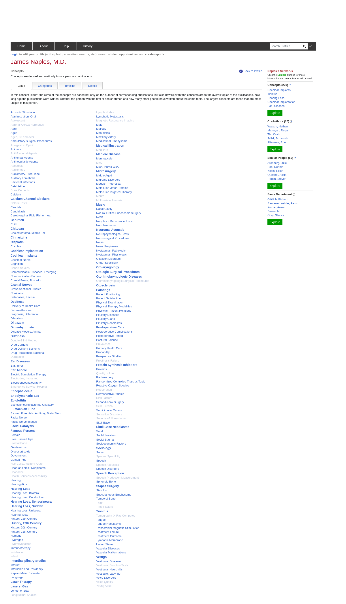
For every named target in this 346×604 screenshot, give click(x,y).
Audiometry (18, 169)
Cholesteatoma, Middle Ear (28, 233)
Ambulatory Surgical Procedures (31, 141)
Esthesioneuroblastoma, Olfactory (32, 404)
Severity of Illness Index (111, 418)
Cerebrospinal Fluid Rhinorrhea (31, 215)
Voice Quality (104, 581)
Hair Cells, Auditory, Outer (27, 463)
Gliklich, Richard (277, 199)
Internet (15, 565)
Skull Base (103, 422)
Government (18, 455)
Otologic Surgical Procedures (118, 272)
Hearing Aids (19, 484)
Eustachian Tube (23, 409)
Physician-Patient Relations (113, 310)
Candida (16, 207)
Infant (14, 556)
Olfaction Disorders (108, 258)
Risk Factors (104, 398)
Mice (99, 162)
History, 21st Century (24, 531)
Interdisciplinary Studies (29, 560)
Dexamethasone (21, 310)
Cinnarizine (19, 237)
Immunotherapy (20, 548)
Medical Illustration (110, 145)
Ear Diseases (20, 361)
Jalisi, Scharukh (277, 138)
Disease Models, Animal (26, 331)
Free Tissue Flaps (22, 439)
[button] (310, 46)
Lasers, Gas (19, 586)
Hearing (16, 480)
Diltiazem (17, 322)
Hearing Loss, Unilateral (26, 510)
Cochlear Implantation (27, 251)
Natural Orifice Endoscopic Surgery (118, 213)
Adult (14, 128)
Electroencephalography (26, 382)
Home (21, 46)
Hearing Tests (19, 514)
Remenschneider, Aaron (282, 203)
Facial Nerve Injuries (24, 421)
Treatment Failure (107, 532)
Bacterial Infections (23, 182)
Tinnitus (102, 511)
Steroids (101, 490)
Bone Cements (20, 190)
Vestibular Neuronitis (109, 569)
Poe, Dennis (275, 167)
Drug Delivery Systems (25, 348)
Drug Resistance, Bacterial (28, 352)
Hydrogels (17, 540)
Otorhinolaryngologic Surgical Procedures (122, 280)
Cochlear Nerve (20, 259)
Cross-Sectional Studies (26, 289)
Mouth (100, 196)
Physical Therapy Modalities (114, 306)
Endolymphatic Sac (25, 396)
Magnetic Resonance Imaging (115, 120)
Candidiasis (18, 211)
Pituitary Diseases (107, 314)
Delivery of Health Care (25, 306)
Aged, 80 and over (22, 137)
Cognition (17, 263)
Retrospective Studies (110, 394)
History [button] (88, 46)
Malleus (101, 128)
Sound (100, 452)
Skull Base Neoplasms (112, 427)
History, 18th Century (24, 518)
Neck (99, 217)
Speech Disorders (107, 468)
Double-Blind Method (24, 340)
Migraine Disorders (108, 179)
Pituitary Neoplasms (109, 323)
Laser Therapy (21, 581)
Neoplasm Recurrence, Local (114, 221)
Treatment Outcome (109, 536)
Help (65, 46)
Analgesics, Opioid (22, 145)
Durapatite (17, 356)
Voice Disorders (106, 577)
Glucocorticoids (20, 451)
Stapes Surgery (107, 486)
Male (99, 124)
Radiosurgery (104, 377)
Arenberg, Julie (277, 163)
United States (104, 544)
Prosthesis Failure (107, 360)
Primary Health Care (109, 348)
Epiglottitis (18, 400)
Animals (16, 149)
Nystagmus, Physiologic (111, 254)
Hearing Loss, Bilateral (25, 493)
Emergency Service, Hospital (29, 386)
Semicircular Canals (109, 410)
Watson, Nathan (277, 126)
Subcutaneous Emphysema (113, 494)
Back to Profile (250, 71)
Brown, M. (273, 211)
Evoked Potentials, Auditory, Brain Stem (36, 413)
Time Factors (104, 506)
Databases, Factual (23, 297)
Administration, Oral (23, 116)
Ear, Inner (17, 365)
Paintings (103, 290)
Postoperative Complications (114, 331)
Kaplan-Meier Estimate (25, 573)
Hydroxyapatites (21, 543)
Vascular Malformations (111, 552)
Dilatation (17, 318)
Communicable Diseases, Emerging (33, 272)
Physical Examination (110, 302)
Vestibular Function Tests (112, 565)
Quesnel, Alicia (276, 174)
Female (15, 435)
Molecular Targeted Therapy (114, 192)
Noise (99, 242)
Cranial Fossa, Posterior (26, 280)
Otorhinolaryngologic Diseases (119, 276)
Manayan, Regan (278, 130)
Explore (275, 113)
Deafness (17, 301)
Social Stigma (105, 439)
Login (14, 54)
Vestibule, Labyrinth (108, 573)
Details (92, 85)
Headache (17, 472)
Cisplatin (17, 242)
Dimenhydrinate (22, 327)
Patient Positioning (108, 294)
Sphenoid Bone (106, 481)
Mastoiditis (103, 132)
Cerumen (17, 220)
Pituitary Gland (105, 318)
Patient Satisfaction (108, 298)
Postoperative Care (110, 327)
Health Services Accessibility (29, 476)
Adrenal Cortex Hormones (27, 124)
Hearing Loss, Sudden (27, 506)
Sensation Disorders (109, 414)
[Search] (286, 46)
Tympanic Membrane (109, 540)
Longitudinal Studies (23, 594)
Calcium (16, 194)
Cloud (21, 85)
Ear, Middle (19, 370)
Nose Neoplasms (107, 246)
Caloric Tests (19, 203)
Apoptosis (17, 165)
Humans (16, 535)
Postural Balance (107, 340)
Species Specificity (108, 456)
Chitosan (17, 228)
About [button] (43, 46)
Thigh (99, 502)
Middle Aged (104, 175)
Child (14, 224)
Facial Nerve (19, 417)
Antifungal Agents (22, 157)
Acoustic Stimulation (23, 112)
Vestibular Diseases (108, 561)
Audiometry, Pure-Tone (25, 174)
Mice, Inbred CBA (107, 167)
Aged (14, 132)
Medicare (102, 149)
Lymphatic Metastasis (110, 116)
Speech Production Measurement (117, 477)
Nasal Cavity (104, 208)
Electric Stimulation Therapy (28, 374)
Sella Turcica (104, 406)
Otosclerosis (105, 285)
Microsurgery (106, 171)
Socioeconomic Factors (111, 443)
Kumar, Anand (276, 207)
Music (100, 204)
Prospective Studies (109, 356)
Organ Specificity (107, 262)
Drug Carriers (19, 344)
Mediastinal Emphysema (112, 141)
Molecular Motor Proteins (112, 187)
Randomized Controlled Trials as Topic (120, 381)
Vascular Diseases (108, 548)
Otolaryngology (107, 267)
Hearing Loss (20, 488)
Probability (103, 352)
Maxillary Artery (106, 137)
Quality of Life (105, 373)
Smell (99, 431)
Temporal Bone (105, 498)
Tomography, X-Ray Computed (115, 515)
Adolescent (18, 120)
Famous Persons (23, 430)
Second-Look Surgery (110, 402)
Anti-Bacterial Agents (24, 153)
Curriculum (17, 293)
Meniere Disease (108, 154)
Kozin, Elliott (275, 170)
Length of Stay (20, 590)
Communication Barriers (26, 276)
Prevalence (103, 344)
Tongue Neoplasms (108, 523)
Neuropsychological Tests (112, 234)
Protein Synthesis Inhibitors (116, 365)
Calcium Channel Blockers (30, 199)
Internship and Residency (27, 569)
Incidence (17, 552)
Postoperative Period (109, 335)
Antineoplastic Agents (24, 161)
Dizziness (18, 336)
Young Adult (103, 585)
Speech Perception (110, 473)
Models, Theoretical (108, 183)
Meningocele (104, 158)
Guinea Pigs (18, 459)
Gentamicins (18, 447)
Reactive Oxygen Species (112, 385)
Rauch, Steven (276, 178)
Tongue (101, 519)
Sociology (103, 448)
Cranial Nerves (21, 284)
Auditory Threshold (23, 178)
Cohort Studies (20, 268)
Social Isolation (105, 435)
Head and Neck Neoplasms (28, 468)
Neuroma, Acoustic (110, 229)
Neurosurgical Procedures (112, 238)
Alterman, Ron (276, 142)
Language (17, 577)
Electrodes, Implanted (24, 378)
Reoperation (104, 389)
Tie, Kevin (273, 134)
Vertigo (101, 557)
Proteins (101, 369)
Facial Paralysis (22, 426)
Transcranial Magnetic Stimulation (117, 528)
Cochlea (16, 246)
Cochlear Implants (24, 255)
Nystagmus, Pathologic (111, 250)
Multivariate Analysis (109, 200)
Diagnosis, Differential (24, 314)
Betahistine (18, 186)
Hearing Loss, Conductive (27, 497)
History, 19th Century (26, 523)
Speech (101, 460)
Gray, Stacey (275, 215)
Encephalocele (21, 391)
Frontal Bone (19, 443)
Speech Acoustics (107, 464)
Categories (45, 85)
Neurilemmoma (106, 225)
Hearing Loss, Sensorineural (32, 501)
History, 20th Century (24, 527)
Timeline (70, 85)
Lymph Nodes (105, 112)
